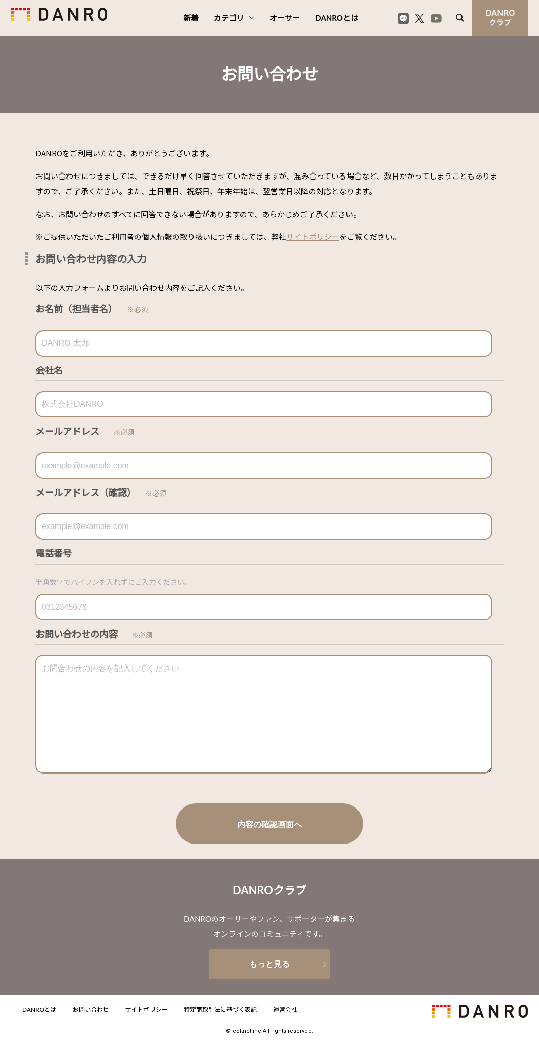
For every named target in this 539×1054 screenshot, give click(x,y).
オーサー (285, 17)
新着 (191, 17)
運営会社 (285, 1010)
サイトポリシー (312, 236)
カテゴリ (234, 17)
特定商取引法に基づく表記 (220, 1010)
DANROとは (336, 17)
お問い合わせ (90, 1010)
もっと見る (269, 964)
